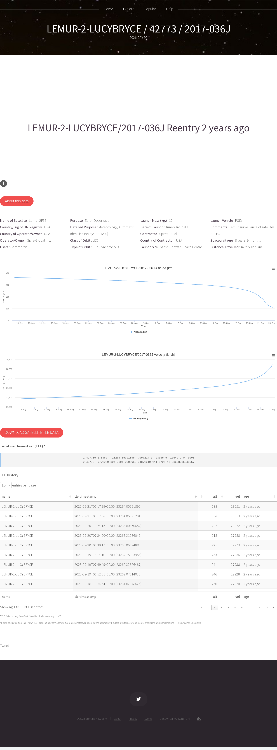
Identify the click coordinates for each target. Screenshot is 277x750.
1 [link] (214, 607)
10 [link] (260, 607)
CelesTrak (23, 616)
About (117, 718)
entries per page (23, 485)
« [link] (201, 607)
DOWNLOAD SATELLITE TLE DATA (31, 432)
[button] (70, 496)
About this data (17, 201)
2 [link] (221, 607)
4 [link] (235, 607)
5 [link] (242, 607)
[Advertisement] (107, 87)
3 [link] (228, 607)
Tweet (4, 645)
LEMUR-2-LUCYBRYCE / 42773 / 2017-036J (139, 28)
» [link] (273, 607)
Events (148, 718)
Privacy (133, 718)
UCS (59, 616)
